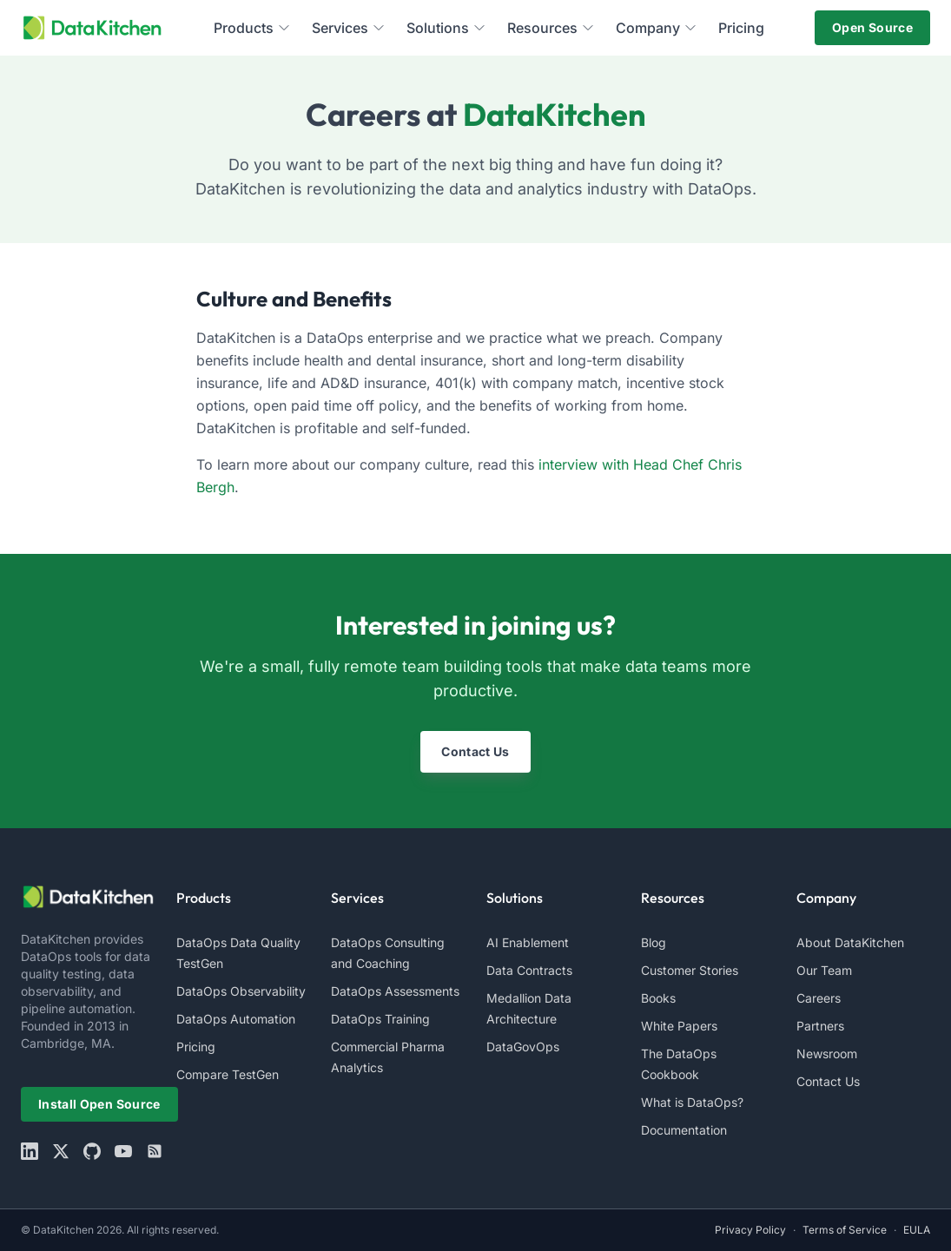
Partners (820, 1025)
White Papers (679, 1025)
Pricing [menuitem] (741, 27)
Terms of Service (844, 1229)
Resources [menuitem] (551, 27)
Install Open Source (99, 1103)
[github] (92, 1151)
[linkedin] (29, 1151)
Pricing (195, 1046)
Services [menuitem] (349, 27)
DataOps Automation (235, 1018)
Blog (653, 942)
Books (658, 998)
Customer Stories (689, 970)
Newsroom (826, 1053)
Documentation (684, 1130)
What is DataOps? (692, 1102)
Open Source (872, 27)
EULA (916, 1229)
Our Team (824, 970)
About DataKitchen (850, 942)
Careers (818, 998)
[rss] (154, 1151)
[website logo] (88, 897)
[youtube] (123, 1151)
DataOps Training (380, 1018)
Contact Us (475, 751)
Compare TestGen (227, 1074)
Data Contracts (529, 970)
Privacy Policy (750, 1229)
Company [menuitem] (656, 27)
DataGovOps (522, 1046)
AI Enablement (527, 942)
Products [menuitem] (252, 27)
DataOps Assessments (395, 991)
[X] (60, 1151)
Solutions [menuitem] (446, 27)
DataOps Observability (241, 991)
